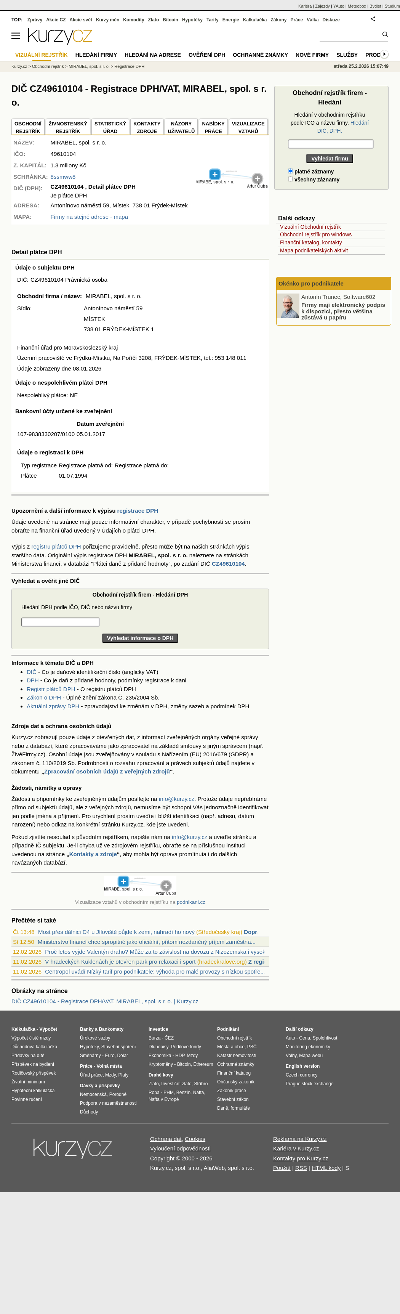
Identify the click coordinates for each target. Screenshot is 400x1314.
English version (303, 1066)
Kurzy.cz (19, 66)
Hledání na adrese (153, 55)
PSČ (252, 1046)
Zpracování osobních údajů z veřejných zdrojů (107, 771)
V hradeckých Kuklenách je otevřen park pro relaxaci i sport (120, 961)
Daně (222, 1108)
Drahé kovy (161, 1075)
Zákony (278, 19)
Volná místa (109, 1066)
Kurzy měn (107, 19)
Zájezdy (322, 6)
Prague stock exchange (309, 1083)
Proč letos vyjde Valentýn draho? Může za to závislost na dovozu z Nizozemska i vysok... (157, 951)
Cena (304, 1038)
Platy (123, 1075)
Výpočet (48, 1029)
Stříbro (201, 1083)
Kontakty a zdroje (93, 854)
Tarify (212, 19)
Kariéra (305, 6)
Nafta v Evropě (164, 1099)
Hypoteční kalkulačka (32, 1090)
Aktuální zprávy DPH (53, 706)
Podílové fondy (186, 1046)
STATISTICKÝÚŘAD (110, 127)
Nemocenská (93, 1094)
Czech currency (301, 1075)
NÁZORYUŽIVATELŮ (181, 127)
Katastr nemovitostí (236, 1055)
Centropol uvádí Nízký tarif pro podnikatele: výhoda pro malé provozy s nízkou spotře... (155, 971)
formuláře (240, 1108)
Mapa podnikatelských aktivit (314, 250)
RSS (301, 1168)
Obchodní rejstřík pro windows (316, 234)
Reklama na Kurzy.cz (300, 1139)
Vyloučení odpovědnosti (180, 1148)
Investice (158, 1029)
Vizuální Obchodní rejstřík (310, 227)
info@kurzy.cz (176, 799)
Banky (87, 1029)
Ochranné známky (260, 55)
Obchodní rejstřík (48, 66)
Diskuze (331, 19)
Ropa (154, 1092)
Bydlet (375, 6)
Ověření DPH (207, 55)
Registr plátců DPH (51, 689)
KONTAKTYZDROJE (146, 127)
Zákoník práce (231, 1090)
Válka (312, 19)
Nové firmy (312, 55)
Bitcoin (170, 19)
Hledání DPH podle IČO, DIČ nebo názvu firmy (76, 607)
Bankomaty (111, 1029)
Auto (290, 1038)
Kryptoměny (161, 1064)
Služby (347, 55)
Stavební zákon (233, 1099)
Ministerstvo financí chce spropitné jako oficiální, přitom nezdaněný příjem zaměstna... (147, 942)
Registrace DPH (129, 66)
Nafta (198, 1092)
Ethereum (203, 1064)
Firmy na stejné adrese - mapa (89, 216)
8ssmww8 (63, 176)
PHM (168, 1092)
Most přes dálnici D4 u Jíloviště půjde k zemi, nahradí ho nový (116, 932)
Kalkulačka (255, 19)
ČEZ (169, 1038)
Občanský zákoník (235, 1082)
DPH (33, 680)
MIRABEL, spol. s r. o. (89, 66)
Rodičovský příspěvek (33, 1073)
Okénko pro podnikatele (311, 283)
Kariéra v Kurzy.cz (296, 1148)
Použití (282, 1168)
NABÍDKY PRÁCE (213, 127)
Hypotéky (192, 19)
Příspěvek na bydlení (32, 1064)
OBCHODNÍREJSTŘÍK (28, 127)
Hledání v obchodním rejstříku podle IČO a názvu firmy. (330, 123)
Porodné (117, 1094)
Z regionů (261, 961)
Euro (109, 1055)
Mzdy (110, 1075)
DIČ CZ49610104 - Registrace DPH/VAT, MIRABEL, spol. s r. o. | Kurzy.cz (104, 1001)
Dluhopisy (158, 1046)
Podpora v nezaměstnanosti (108, 1103)
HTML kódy (326, 1168)
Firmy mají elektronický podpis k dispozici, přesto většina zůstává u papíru (343, 311)
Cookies (195, 1139)
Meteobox (357, 6)
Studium (392, 6)
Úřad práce (91, 1075)
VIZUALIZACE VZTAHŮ (248, 127)
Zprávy (34, 19)
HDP (179, 1055)
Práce (297, 19)
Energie (230, 19)
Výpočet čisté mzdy (31, 1038)
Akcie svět (81, 19)
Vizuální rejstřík (41, 55)
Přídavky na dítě (28, 1055)
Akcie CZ (56, 19)
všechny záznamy (313, 179)
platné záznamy (311, 171)
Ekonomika (160, 1055)
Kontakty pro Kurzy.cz (300, 1158)
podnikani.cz (191, 902)
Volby (291, 1055)
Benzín (183, 1092)
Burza (154, 1038)
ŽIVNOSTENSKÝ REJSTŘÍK (68, 127)
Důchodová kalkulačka (34, 1046)
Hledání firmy (96, 55)
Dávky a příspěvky (100, 1085)
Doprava (255, 932)
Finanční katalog (234, 1073)
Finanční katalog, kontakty (311, 242)
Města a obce (231, 1046)
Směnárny (90, 1055)
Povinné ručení (26, 1099)
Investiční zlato (176, 1083)
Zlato (153, 19)
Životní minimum (28, 1082)
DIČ (32, 672)
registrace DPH (137, 510)
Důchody (89, 1112)
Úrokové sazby (95, 1038)
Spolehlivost (325, 1038)
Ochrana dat (166, 1139)
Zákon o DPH (44, 697)
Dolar (122, 1055)
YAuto (338, 6)
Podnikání (228, 1029)
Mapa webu (311, 1055)
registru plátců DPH (56, 546)
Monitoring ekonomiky (308, 1046)
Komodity (133, 19)
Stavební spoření (118, 1046)
